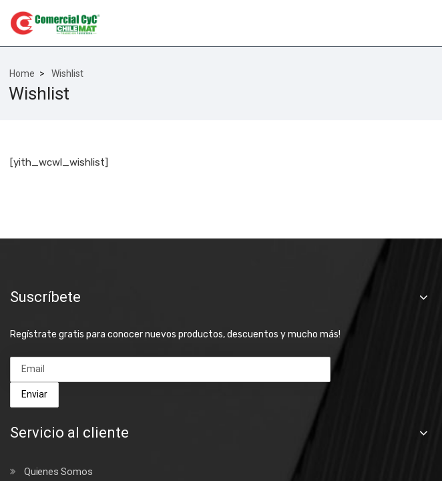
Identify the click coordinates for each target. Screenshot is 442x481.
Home (22, 73)
